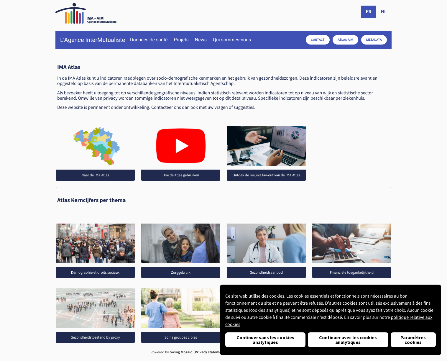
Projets (181, 39)
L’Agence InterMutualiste (92, 40)
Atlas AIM (345, 40)
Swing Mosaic (181, 352)
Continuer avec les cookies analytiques (348, 339)
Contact (318, 40)
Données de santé (148, 39)
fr (369, 11)
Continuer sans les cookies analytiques (265, 339)
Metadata (374, 40)
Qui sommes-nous (232, 39)
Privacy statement (210, 352)
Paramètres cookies (413, 339)
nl (384, 11)
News (201, 39)
